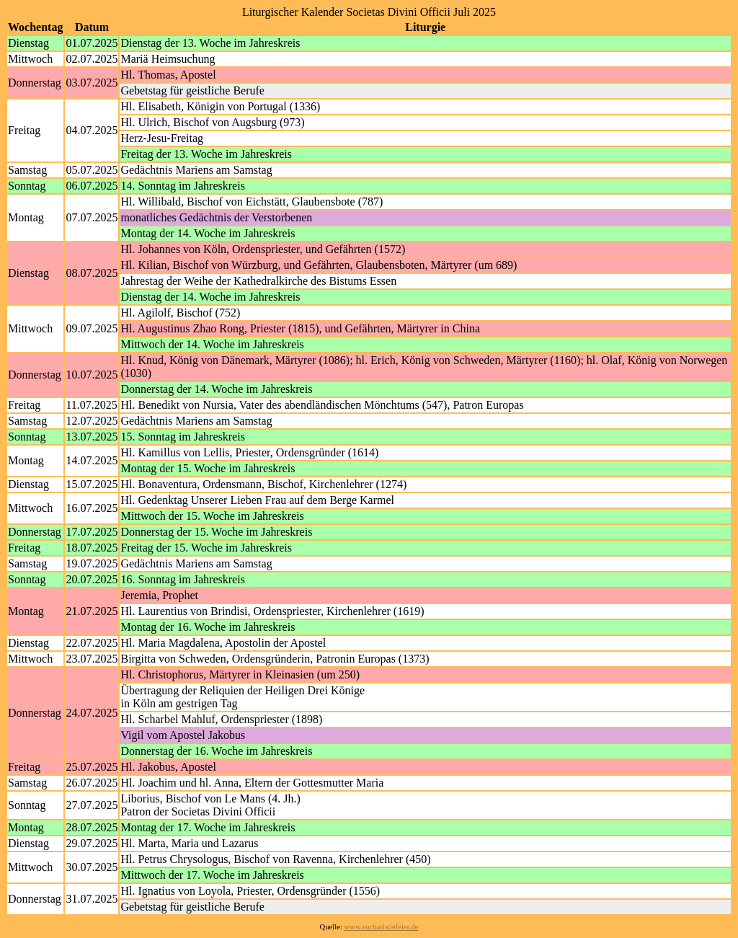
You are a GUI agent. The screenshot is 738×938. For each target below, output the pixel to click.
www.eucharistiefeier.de (381, 927)
